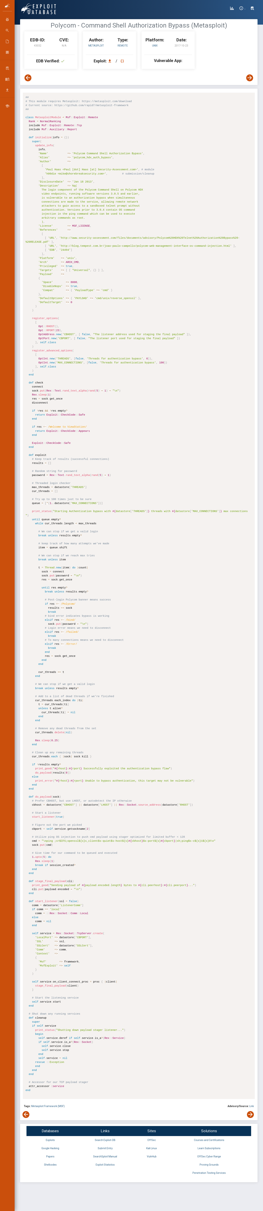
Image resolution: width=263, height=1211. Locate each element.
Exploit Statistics (105, 1164)
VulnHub (152, 1156)
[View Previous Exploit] (27, 77)
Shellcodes (50, 1164)
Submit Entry (105, 1148)
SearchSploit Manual (105, 1156)
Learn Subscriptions (209, 1148)
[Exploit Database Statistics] (232, 8)
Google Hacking (50, 1148)
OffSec (151, 1140)
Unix (155, 45)
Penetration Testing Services (209, 1172)
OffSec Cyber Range (209, 1156)
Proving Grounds (209, 1164)
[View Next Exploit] (249, 77)
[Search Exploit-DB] (252, 8)
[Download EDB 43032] (111, 61)
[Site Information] (242, 8)
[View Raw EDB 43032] (122, 61)
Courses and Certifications (209, 1140)
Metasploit (96, 45)
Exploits (50, 1140)
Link (251, 1106)
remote (123, 45)
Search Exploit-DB (105, 1140)
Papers (50, 1156)
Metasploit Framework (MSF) (48, 1106)
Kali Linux (151, 1148)
